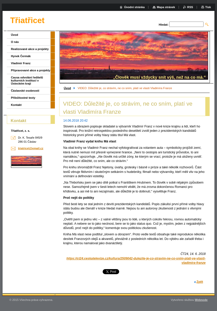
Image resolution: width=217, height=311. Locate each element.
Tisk (208, 7)
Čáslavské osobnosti (25, 90)
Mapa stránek (166, 7)
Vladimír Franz (20, 63)
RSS (190, 7)
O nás (15, 41)
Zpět (199, 282)
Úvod (67, 88)
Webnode (201, 299)
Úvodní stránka (134, 7)
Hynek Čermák (21, 56)
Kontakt (16, 104)
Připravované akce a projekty (30, 70)
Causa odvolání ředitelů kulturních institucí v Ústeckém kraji (27, 80)
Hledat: (163, 24)
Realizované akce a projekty (30, 49)
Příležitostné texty (23, 97)
